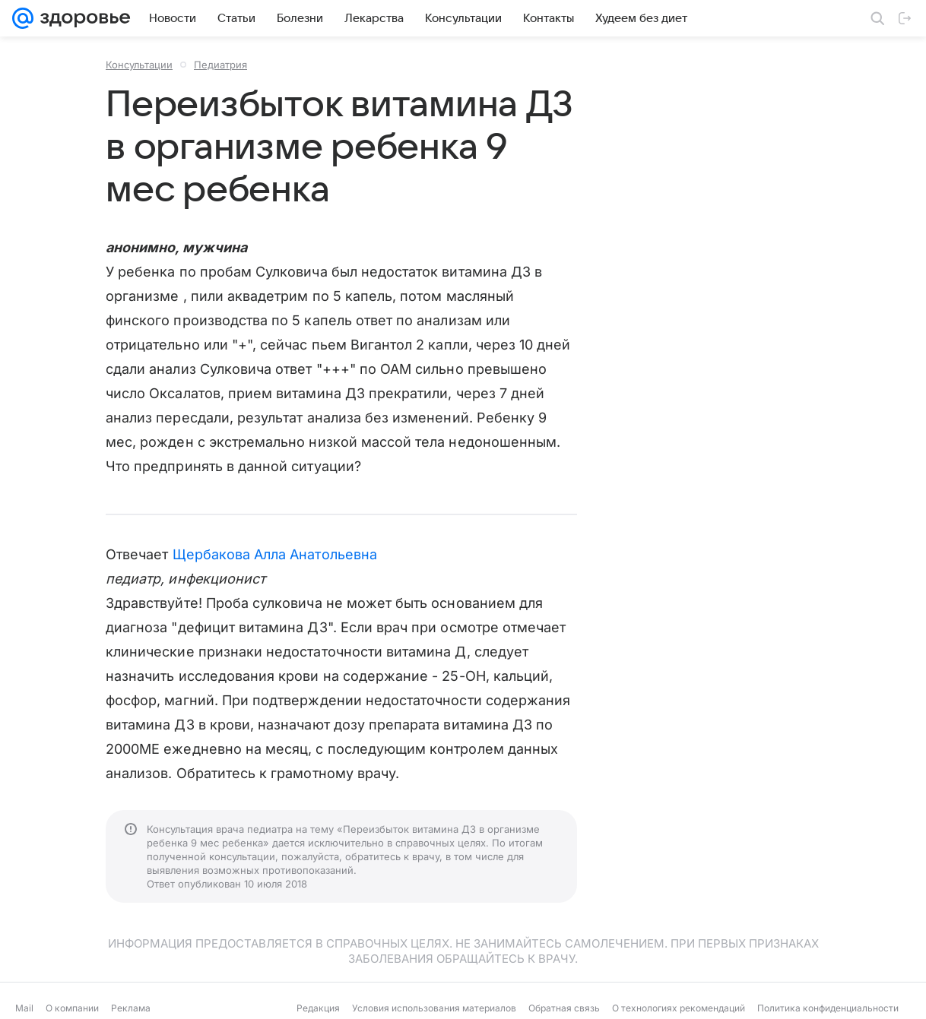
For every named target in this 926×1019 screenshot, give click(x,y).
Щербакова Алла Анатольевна (275, 554)
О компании (72, 1008)
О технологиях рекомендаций (678, 1008)
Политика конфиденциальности (828, 1008)
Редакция (318, 1008)
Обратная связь (564, 1008)
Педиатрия (220, 65)
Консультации (139, 65)
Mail (24, 1008)
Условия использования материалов (434, 1008)
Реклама (131, 1008)
